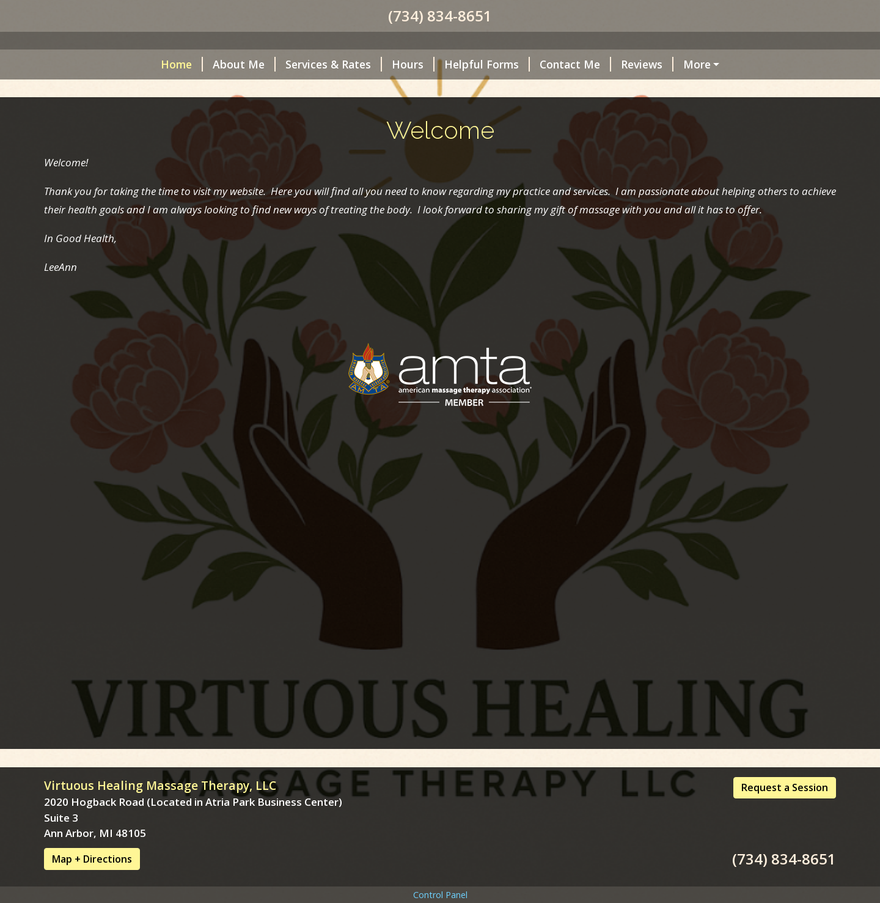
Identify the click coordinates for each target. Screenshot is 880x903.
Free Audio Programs (413, 395)
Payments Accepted (292, 395)
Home (75, 370)
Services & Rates (226, 370)
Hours (306, 370)
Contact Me (468, 370)
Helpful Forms (380, 370)
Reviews (540, 370)
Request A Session (629, 370)
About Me (137, 370)
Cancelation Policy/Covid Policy (140, 395)
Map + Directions (92, 884)
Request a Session (784, 813)
